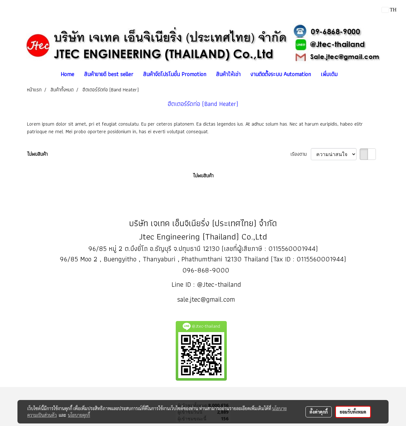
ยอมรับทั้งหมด (353, 412)
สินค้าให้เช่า (228, 74)
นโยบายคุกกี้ (79, 415)
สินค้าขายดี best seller (108, 74)
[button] (347, 74)
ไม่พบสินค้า (37, 154)
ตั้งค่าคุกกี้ (319, 412)
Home (67, 74)
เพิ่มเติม (329, 74)
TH (389, 9)
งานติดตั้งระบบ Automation (280, 74)
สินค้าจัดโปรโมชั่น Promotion (174, 74)
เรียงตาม (301, 154)
